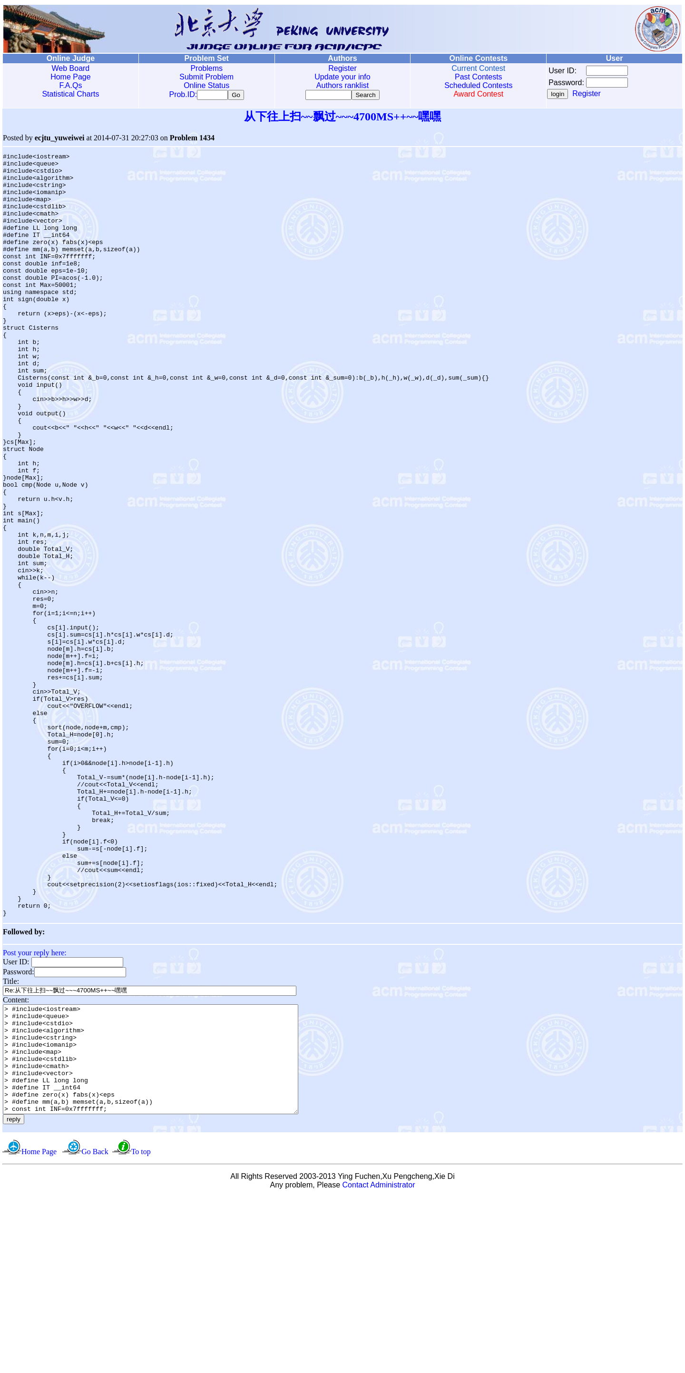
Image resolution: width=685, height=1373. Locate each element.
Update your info (342, 77)
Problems (206, 68)
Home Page (70, 77)
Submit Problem (206, 77)
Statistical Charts (70, 94)
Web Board (71, 68)
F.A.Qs (70, 85)
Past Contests (478, 77)
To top (141, 1328)
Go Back (94, 1328)
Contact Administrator (378, 1361)
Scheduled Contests (478, 85)
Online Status (206, 85)
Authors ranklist (342, 85)
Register (342, 68)
